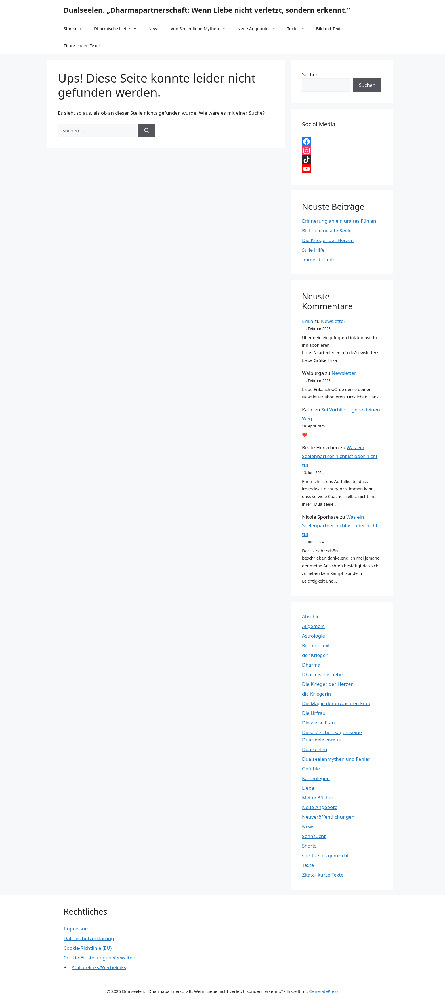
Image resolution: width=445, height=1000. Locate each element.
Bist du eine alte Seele (327, 230)
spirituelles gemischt (325, 855)
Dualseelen (314, 749)
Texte (298, 28)
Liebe (308, 788)
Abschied (312, 616)
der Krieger (315, 655)
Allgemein (313, 626)
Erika (307, 321)
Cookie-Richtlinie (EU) (88, 948)
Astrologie (313, 636)
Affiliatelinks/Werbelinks (99, 967)
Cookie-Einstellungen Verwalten (99, 957)
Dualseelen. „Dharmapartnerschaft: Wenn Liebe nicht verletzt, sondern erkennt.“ (207, 10)
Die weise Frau (318, 722)
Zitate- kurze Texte (82, 45)
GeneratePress (323, 991)
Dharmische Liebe (118, 28)
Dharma (311, 664)
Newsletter (333, 321)
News (153, 28)
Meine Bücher (317, 797)
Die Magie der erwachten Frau (336, 703)
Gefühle (311, 768)
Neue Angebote (259, 28)
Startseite (73, 28)
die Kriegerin (316, 693)
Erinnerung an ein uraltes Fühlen (339, 221)
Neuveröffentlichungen (328, 817)
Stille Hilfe (313, 250)
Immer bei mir (318, 259)
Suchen (310, 74)
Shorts (309, 846)
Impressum (76, 928)
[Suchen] (146, 130)
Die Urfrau (314, 713)
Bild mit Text (328, 28)
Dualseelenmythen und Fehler (336, 759)
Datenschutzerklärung (89, 938)
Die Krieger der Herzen (328, 240)
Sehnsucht (314, 836)
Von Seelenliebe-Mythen (201, 28)
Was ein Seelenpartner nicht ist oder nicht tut (339, 456)
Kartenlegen (316, 778)
